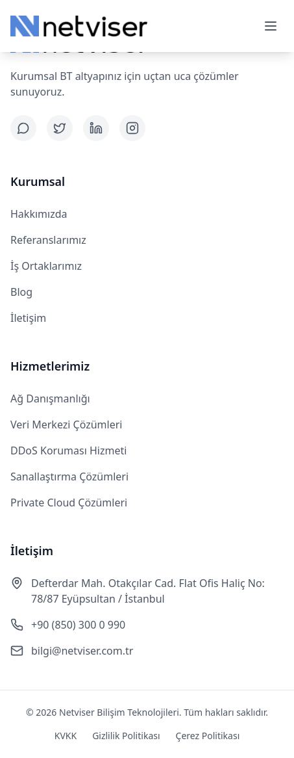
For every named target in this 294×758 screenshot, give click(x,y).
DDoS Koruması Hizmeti (68, 450)
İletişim (28, 318)
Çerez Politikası (208, 735)
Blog (21, 292)
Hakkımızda (38, 214)
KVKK (66, 735)
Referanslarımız (48, 240)
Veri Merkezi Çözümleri (66, 424)
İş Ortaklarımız (46, 266)
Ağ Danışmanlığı (50, 398)
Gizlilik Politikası (126, 735)
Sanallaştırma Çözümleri (69, 476)
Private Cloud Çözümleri (68, 502)
